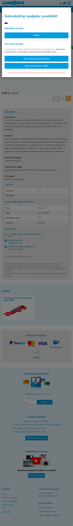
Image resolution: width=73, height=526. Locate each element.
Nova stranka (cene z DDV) (36, 66)
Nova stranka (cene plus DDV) (36, 58)
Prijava (36, 35)
